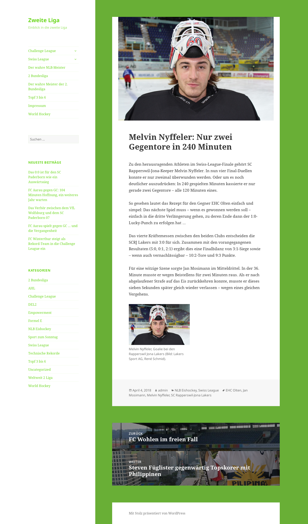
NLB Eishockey (39, 329)
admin (163, 390)
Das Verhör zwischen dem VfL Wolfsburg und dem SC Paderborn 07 (51, 213)
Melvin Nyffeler (158, 395)
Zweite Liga (44, 20)
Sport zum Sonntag (43, 337)
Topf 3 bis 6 (37, 97)
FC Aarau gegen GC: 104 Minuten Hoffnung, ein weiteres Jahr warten (53, 195)
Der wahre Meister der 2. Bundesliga (48, 86)
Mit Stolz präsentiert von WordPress (157, 513)
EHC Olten (233, 390)
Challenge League (42, 51)
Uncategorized (39, 369)
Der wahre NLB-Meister (46, 67)
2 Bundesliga (38, 76)
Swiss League (38, 59)
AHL (31, 288)
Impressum (37, 105)
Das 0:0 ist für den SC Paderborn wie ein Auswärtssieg (44, 177)
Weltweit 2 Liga (40, 377)
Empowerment (40, 312)
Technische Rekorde (44, 353)
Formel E (35, 321)
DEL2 (32, 304)
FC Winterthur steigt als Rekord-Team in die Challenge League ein (51, 244)
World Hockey (39, 114)
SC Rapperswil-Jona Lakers (191, 395)
